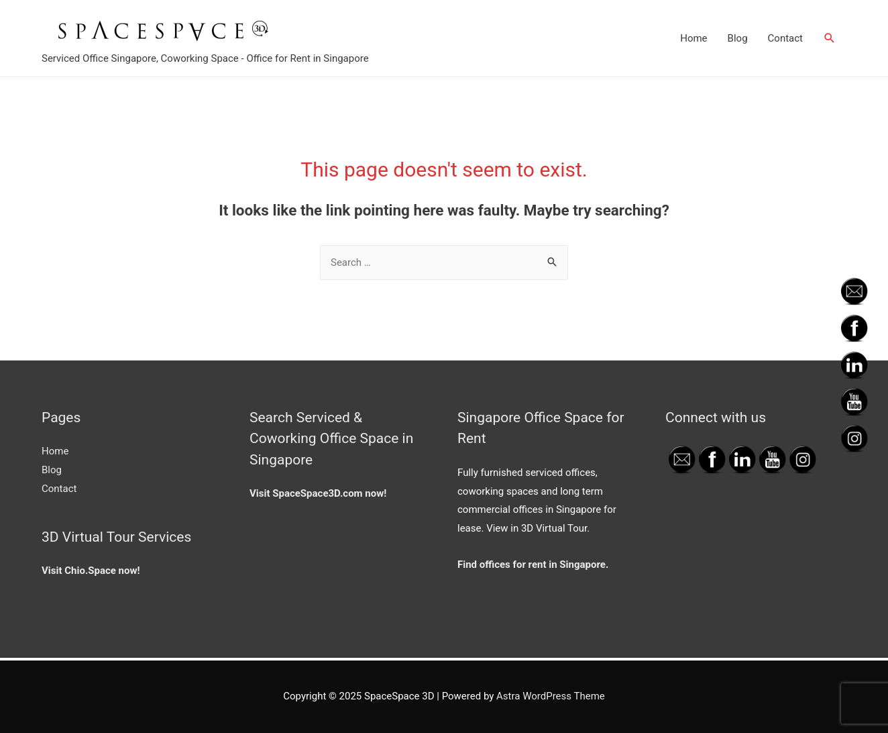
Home (693, 38)
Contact (785, 38)
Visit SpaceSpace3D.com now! (317, 493)
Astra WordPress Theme (550, 696)
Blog (738, 38)
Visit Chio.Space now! (91, 571)
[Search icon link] (829, 38)
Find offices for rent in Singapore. (532, 564)
